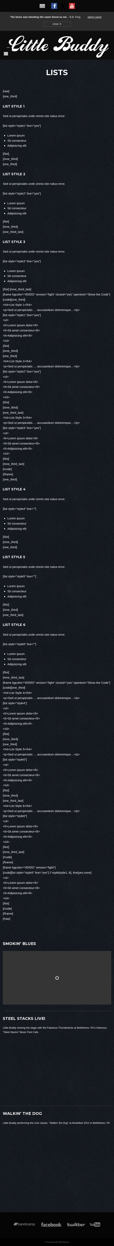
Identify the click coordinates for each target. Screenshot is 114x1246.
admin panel (95, 16)
